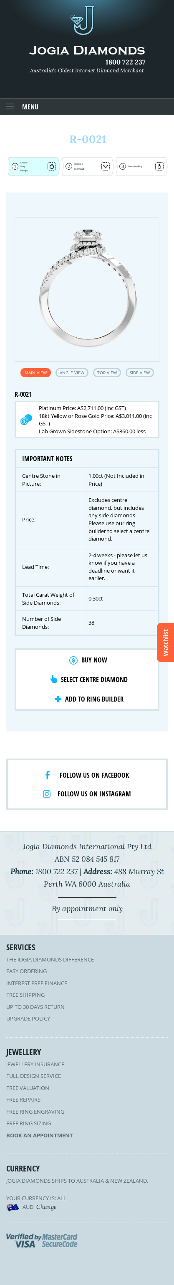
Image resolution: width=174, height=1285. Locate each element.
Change (46, 1207)
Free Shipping (25, 994)
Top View (107, 373)
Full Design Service (33, 1076)
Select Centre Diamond (94, 679)
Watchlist (165, 642)
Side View (140, 373)
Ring (22, 166)
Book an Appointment (39, 1135)
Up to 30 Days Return (35, 1007)
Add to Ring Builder (94, 699)
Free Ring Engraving (35, 1111)
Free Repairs (23, 1099)
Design (24, 170)
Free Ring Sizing (28, 1123)
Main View (36, 373)
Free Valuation (27, 1088)
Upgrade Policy (28, 1018)
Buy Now (94, 660)
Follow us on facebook (94, 775)
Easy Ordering (26, 971)
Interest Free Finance (36, 983)
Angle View (72, 373)
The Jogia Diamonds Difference (50, 959)
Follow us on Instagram (94, 794)
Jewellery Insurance (35, 1064)
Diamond (79, 169)
